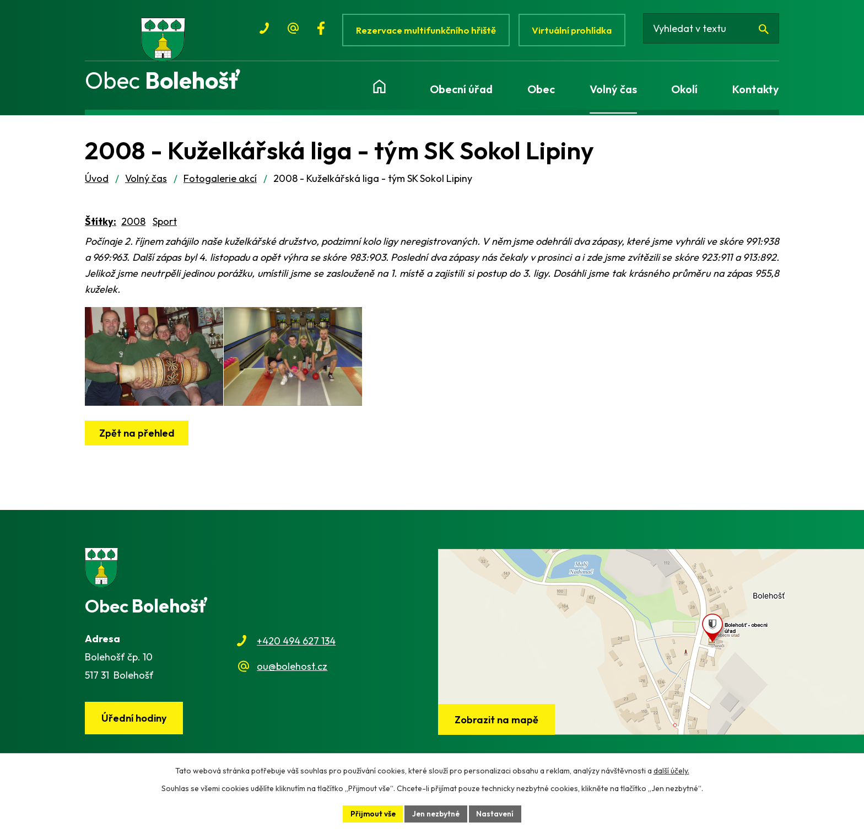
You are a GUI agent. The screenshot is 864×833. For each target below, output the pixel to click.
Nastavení (497, 813)
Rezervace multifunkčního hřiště (426, 30)
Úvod (97, 183)
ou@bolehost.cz (292, 671)
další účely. (671, 770)
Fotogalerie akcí (220, 183)
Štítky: (100, 226)
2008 (133, 226)
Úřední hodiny (135, 723)
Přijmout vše (371, 813)
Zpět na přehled (137, 449)
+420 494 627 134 (296, 645)
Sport (165, 226)
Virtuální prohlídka (574, 30)
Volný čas (146, 183)
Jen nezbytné (436, 813)
